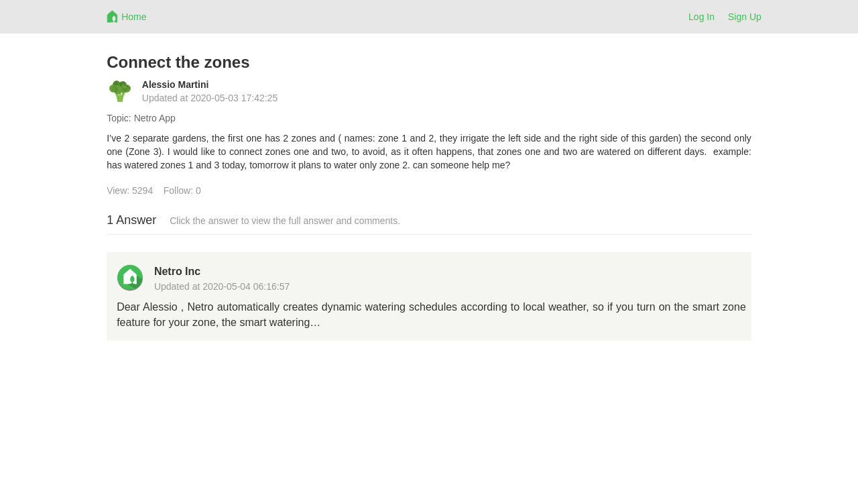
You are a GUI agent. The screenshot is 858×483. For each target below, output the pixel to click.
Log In (701, 16)
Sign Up (744, 16)
